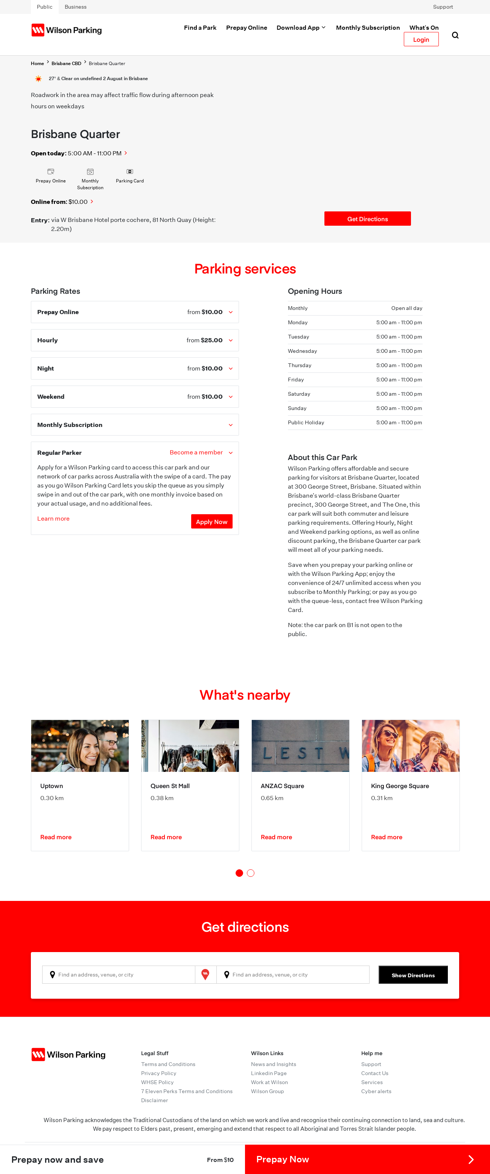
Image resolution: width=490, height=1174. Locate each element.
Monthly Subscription (368, 27)
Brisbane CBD (66, 63)
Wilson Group (267, 1091)
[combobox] (118, 975)
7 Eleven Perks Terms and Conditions (187, 1091)
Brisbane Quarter (107, 63)
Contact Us (374, 1073)
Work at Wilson (269, 1082)
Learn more (53, 518)
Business (76, 7)
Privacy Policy (159, 1073)
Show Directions (413, 975)
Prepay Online (246, 27)
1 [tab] (239, 873)
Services (372, 1082)
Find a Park (200, 27)
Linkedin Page (269, 1073)
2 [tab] (250, 873)
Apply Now (212, 521)
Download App (302, 27)
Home (37, 63)
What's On (424, 27)
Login (421, 39)
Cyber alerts (376, 1091)
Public (45, 7)
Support (443, 7)
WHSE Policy (157, 1082)
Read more (56, 836)
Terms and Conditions (168, 1064)
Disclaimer (154, 1100)
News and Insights (273, 1064)
